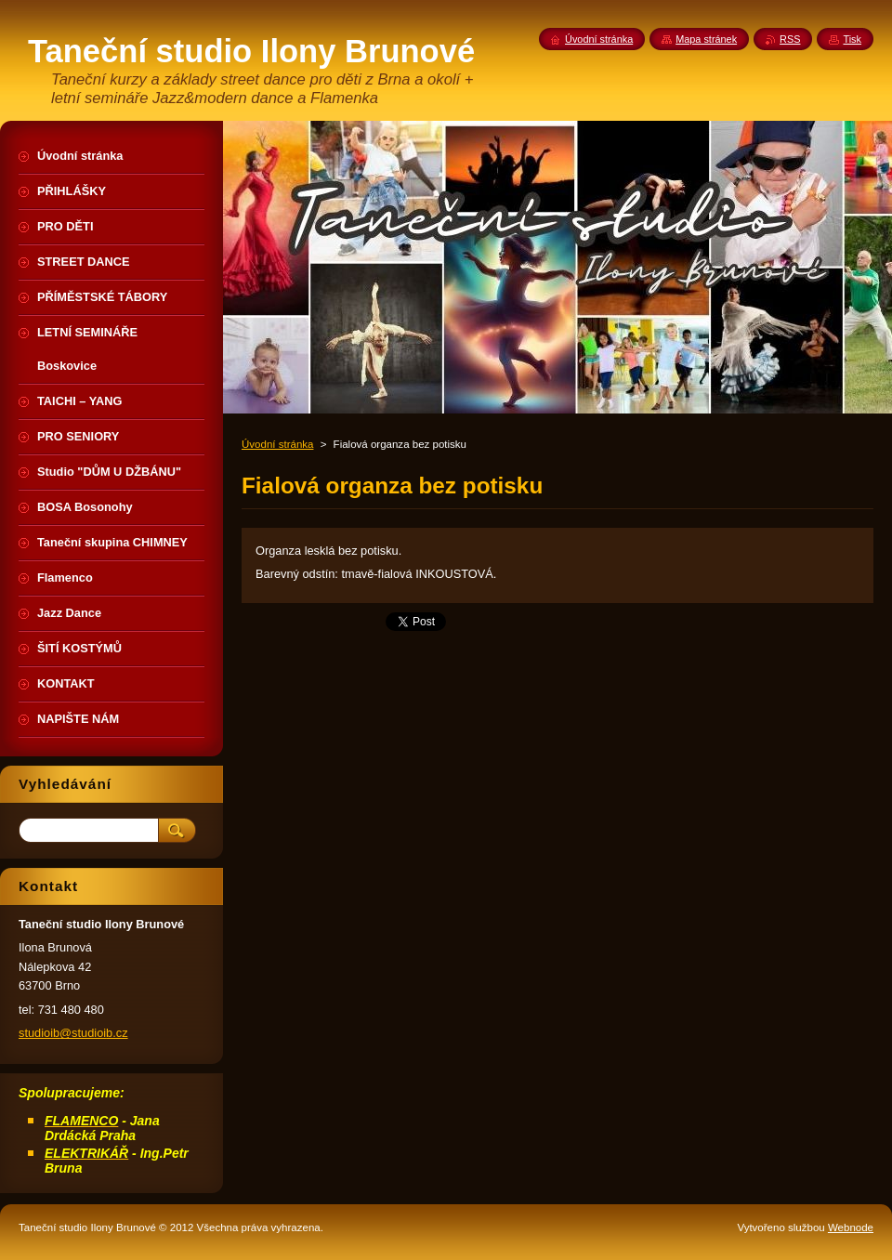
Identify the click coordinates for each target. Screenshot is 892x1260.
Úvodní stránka (277, 444)
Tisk (852, 39)
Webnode (850, 1227)
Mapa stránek (706, 39)
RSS (790, 39)
